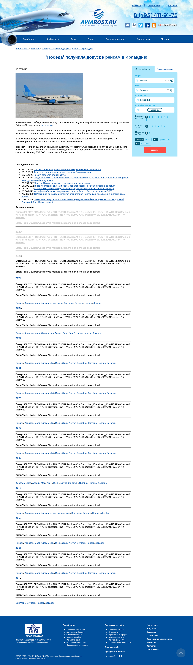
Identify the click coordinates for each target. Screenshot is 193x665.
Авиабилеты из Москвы (76, 629)
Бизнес (147, 140)
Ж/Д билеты (152, 628)
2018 (18, 367)
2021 (18, 278)
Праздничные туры (116, 637)
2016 (18, 427)
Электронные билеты (75, 632)
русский (111, 656)
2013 (18, 518)
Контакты (172, 5)
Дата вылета (140, 95)
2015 (18, 458)
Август (58, 333)
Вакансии (151, 642)
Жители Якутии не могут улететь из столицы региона (62, 183)
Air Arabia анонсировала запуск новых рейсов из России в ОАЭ (67, 169)
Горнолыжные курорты (117, 635)
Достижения (152, 649)
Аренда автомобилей (115, 651)
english (119, 656)
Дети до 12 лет (138, 126)
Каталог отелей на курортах (119, 642)
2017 (18, 398)
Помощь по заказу (165, 69)
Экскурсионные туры (117, 640)
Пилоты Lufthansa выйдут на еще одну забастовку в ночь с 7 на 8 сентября (74, 188)
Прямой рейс (164, 140)
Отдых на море (114, 632)
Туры (73, 39)
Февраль (28, 303)
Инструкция (152, 625)
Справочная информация (77, 645)
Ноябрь (88, 303)
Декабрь (97, 303)
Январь (19, 303)
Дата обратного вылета (145, 105)
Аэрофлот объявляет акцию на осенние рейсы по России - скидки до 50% (73, 191)
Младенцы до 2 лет (139, 133)
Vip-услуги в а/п (73, 640)
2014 (18, 487)
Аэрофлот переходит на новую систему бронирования (62, 172)
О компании (154, 5)
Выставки (151, 632)
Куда (137, 85)
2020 (18, 308)
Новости (35, 48)
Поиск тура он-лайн (114, 625)
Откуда (138, 75)
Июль (59, 303)
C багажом (145, 144)
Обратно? (155, 110)
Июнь (52, 303)
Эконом (139, 140)
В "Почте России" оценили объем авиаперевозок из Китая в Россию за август (74, 185)
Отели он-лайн (112, 647)
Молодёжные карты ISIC (76, 642)
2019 (18, 338)
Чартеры (165, 39)
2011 (18, 577)
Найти (154, 150)
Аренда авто (143, 39)
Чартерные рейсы (73, 637)
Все (155, 140)
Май (52, 363)
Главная (136, 5)
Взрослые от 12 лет (139, 117)
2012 (18, 547)
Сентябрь (68, 303)
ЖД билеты (53, 39)
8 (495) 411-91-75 (155, 14)
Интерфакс (46, 125)
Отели (90, 39)
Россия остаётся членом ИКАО (50, 174)
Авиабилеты (29, 39)
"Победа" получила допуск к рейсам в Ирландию (67, 48)
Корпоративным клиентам (159, 639)
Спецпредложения (115, 39)
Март (37, 303)
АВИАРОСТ (42, 658)
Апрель (45, 303)
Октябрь (79, 303)
